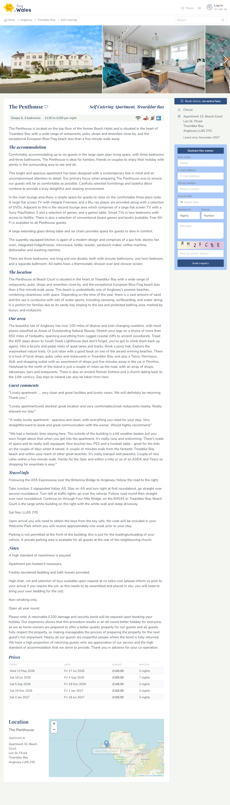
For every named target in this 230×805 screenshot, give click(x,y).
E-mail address (187, 170)
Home (9, 20)
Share (187, 8)
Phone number (187, 183)
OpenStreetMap (155, 775)
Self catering (67, 20)
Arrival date (185, 196)
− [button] (54, 730)
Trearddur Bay (44, 20)
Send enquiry (200, 263)
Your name (184, 157)
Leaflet (141, 775)
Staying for (184, 209)
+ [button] (54, 724)
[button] (225, 59)
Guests (205, 209)
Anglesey (24, 20)
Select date (191, 202)
